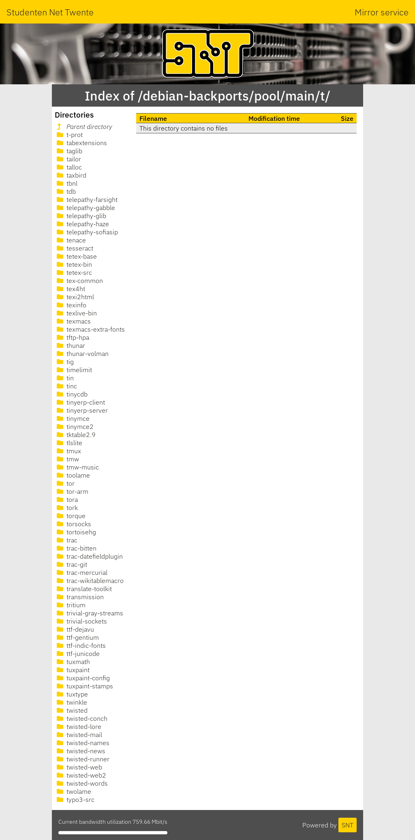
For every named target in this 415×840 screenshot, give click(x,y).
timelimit (73, 370)
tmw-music (77, 467)
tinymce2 (74, 426)
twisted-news (80, 751)
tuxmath (72, 662)
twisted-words (81, 783)
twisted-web (78, 767)
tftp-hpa (72, 337)
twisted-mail (78, 735)
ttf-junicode (77, 653)
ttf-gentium (77, 637)
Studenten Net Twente (50, 12)
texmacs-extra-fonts (90, 329)
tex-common (79, 280)
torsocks (73, 524)
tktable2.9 (75, 435)
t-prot (69, 135)
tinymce (72, 418)
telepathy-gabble (85, 208)
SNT (347, 825)
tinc (66, 386)
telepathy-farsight (86, 199)
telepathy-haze (82, 224)
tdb (65, 191)
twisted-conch (81, 718)
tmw (67, 459)
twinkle (71, 702)
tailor (68, 159)
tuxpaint (72, 670)
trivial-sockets (81, 621)
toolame (72, 475)
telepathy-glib (80, 216)
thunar (70, 345)
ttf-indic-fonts (80, 645)
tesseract (74, 248)
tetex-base (76, 256)
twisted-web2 (80, 775)
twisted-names (82, 743)
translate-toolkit (83, 589)
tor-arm (71, 491)
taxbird (70, 175)
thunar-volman (82, 353)
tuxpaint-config (82, 678)
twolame (73, 791)
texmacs (73, 321)
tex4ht (70, 289)
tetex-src (73, 272)
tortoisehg (75, 532)
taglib (68, 151)
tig (64, 362)
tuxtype (71, 694)
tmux (68, 451)
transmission (79, 597)
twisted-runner (82, 759)
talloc (68, 167)
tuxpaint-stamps (84, 686)
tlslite (68, 443)
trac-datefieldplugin (89, 556)
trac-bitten (75, 548)
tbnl (66, 183)
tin (64, 378)
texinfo (70, 305)
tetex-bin (73, 264)
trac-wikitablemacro (89, 580)
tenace (70, 240)
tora (66, 499)
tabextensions (81, 143)
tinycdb (71, 394)
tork (66, 508)
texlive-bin (76, 313)
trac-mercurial (81, 572)
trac (66, 540)
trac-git (71, 564)
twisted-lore (78, 726)
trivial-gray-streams (89, 613)
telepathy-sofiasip (86, 232)
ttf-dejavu (74, 629)
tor (65, 483)
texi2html (74, 297)
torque (70, 516)
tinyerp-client (80, 402)
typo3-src (74, 799)
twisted (71, 710)
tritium (70, 605)
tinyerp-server (81, 410)
